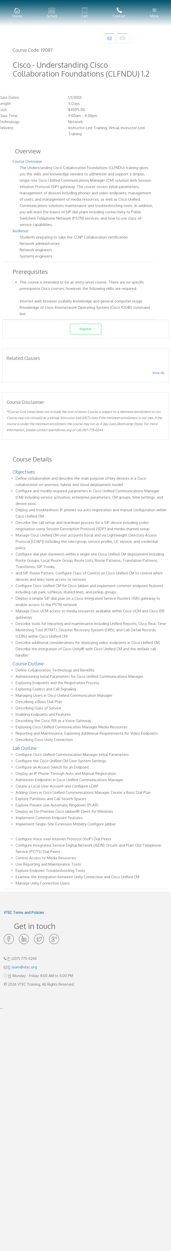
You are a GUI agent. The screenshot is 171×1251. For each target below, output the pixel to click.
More (154, 13)
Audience (20, 230)
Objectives (24, 472)
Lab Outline (25, 748)
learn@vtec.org (24, 967)
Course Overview (27, 161)
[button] (85, 13)
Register (85, 329)
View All (158, 373)
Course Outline (28, 663)
